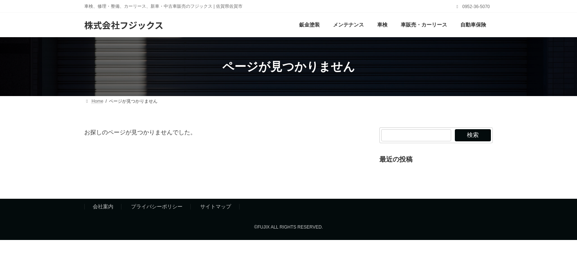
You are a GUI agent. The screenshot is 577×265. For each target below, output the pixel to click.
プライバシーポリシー (157, 207)
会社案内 (103, 207)
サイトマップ (215, 207)
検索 (473, 135)
